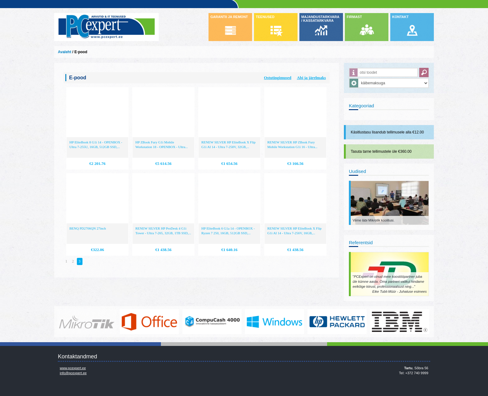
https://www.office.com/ (149, 321)
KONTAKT (400, 17)
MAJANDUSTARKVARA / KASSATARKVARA (320, 18)
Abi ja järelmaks (311, 77)
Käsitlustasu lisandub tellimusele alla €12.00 (387, 132)
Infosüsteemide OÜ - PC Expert (106, 27)
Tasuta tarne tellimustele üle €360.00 (381, 151)
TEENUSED (265, 17)
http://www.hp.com (337, 321)
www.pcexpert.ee (73, 368)
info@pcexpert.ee (73, 373)
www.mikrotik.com (86, 321)
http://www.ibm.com (399, 321)
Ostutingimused (277, 77)
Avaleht (64, 52)
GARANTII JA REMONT (229, 17)
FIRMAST (354, 17)
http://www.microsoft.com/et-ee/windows (274, 321)
